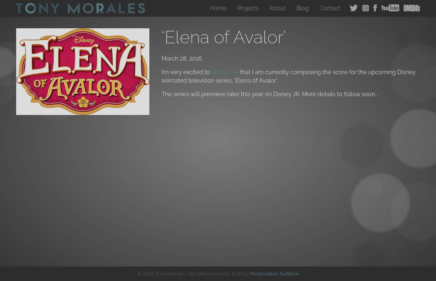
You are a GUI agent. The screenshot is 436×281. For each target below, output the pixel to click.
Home (218, 8)
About (277, 8)
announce (225, 72)
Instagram (365, 8)
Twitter (354, 8)
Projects (247, 8)
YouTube (390, 8)
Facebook (375, 8)
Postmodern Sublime (274, 274)
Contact (330, 8)
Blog (303, 8)
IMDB (412, 8)
